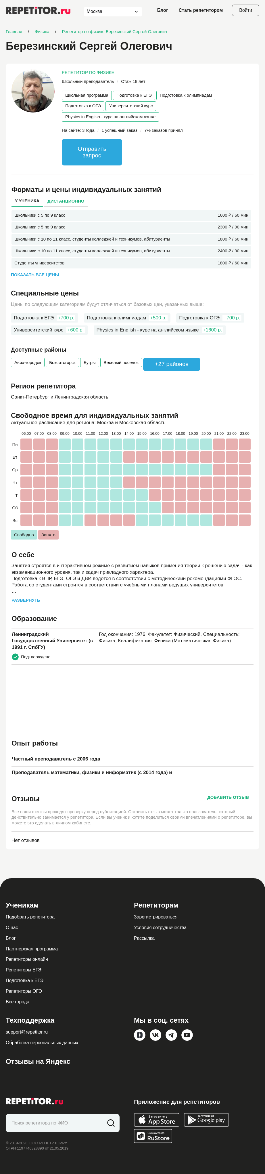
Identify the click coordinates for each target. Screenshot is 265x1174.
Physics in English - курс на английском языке (110, 116)
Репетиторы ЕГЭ (23, 969)
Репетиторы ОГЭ (24, 991)
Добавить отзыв (228, 797)
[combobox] (107, 11)
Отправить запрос (92, 152)
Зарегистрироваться (155, 916)
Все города (17, 1001)
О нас (12, 927)
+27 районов (172, 364)
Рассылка (144, 938)
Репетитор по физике (88, 72)
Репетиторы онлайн (27, 959)
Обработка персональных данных (42, 1042)
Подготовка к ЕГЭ (134, 95)
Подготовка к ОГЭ (83, 105)
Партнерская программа (32, 948)
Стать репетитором (201, 10)
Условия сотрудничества (160, 927)
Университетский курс (131, 105)
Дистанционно (66, 201)
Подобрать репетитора (30, 916)
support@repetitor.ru (27, 1032)
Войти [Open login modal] (245, 10)
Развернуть (25, 600)
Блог (162, 10)
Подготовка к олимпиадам (186, 95)
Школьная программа (86, 95)
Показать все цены (35, 274)
